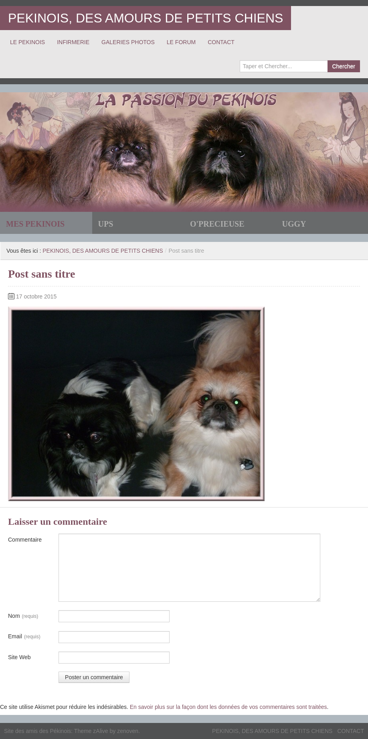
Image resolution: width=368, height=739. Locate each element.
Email (24, 637)
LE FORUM (181, 42)
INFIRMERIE (73, 42)
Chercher (343, 66)
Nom (23, 616)
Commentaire (25, 539)
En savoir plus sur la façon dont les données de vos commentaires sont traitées (228, 707)
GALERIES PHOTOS (128, 42)
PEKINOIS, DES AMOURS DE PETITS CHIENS (145, 18)
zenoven (127, 731)
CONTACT (221, 42)
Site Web (19, 657)
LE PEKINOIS (27, 42)
